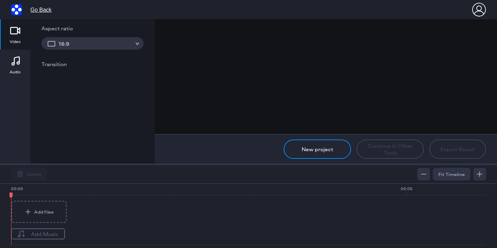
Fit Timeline (451, 174)
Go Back (40, 10)
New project (317, 149)
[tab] (15, 34)
